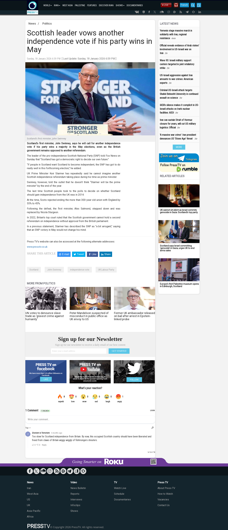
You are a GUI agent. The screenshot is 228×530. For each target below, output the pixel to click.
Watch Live (120, 488)
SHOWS (120, 5)
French (184, 4)
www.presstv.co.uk (37, 246)
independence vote (79, 269)
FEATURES (92, 5)
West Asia (32, 493)
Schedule (119, 493)
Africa (30, 516)
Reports (74, 493)
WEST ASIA (67, 5)
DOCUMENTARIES (135, 5)
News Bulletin (78, 488)
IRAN (57, 5)
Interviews (76, 499)
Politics (47, 23)
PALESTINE (80, 5)
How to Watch (165, 493)
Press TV (163, 482)
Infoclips (75, 505)
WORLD (47, 5)
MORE (179, 147)
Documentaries (122, 499)
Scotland (33, 269)
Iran (29, 488)
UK (28, 505)
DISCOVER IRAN (106, 5)
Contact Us (164, 505)
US (28, 499)
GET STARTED (119, 351)
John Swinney (54, 269)
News (32, 23)
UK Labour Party (106, 269)
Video (73, 482)
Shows (74, 510)
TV (115, 482)
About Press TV (166, 488)
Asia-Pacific (33, 510)
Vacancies (163, 499)
